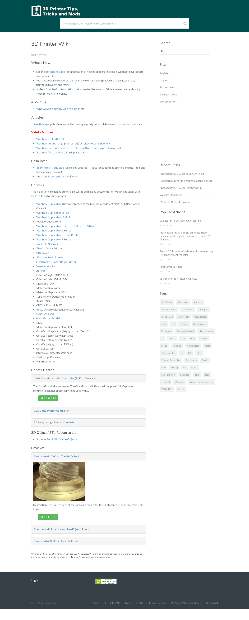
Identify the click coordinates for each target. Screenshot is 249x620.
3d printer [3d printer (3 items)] (166, 302)
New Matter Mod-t (47, 314)
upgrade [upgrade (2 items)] (179, 381)
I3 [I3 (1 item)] (162, 338)
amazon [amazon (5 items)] (198, 302)
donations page (54, 71)
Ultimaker (41, 249)
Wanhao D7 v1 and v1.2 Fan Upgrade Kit (59, 150)
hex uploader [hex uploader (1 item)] (206, 331)
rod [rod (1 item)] (163, 367)
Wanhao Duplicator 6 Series (52, 227)
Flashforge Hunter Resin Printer (54, 257)
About (96, 598)
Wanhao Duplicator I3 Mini (51, 214)
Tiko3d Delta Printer (48, 244)
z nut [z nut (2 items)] (181, 389)
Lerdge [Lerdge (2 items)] (204, 338)
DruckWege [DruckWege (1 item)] (199, 323)
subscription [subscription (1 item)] (168, 374)
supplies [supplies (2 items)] (184, 374)
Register (165, 73)
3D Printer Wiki (112, 598)
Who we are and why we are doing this (58, 108)
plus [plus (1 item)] (199, 352)
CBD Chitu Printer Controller (51, 406)
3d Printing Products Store (51, 165)
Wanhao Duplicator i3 (49, 201)
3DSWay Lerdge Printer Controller (55, 418)
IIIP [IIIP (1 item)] (183, 338)
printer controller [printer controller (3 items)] (171, 360)
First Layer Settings (171, 266)
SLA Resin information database (64, 88)
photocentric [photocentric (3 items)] (168, 352)
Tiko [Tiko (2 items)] (197, 374)
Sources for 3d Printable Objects (55, 434)
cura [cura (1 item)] (164, 323)
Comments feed (168, 94)
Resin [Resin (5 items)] (205, 360)
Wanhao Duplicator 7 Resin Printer (56, 232)
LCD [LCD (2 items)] (192, 338)
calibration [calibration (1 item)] (187, 309)
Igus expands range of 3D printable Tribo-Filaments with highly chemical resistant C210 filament (186, 236)
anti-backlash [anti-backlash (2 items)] (168, 309)
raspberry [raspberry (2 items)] (191, 360)
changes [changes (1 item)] (203, 309)
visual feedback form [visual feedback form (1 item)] (201, 381)
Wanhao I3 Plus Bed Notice (52, 137)
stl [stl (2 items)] (184, 367)
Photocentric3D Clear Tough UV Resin (57, 451)
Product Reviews (157, 598)
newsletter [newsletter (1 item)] (193, 345)
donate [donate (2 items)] (184, 323)
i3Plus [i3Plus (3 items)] (172, 338)
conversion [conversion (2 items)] (200, 316)
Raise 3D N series (46, 240)
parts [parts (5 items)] (207, 345)
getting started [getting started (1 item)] (185, 331)
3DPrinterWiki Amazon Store (186, 598)
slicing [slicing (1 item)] (174, 367)
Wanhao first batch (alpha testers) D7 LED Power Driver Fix (70, 142)
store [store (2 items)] (194, 367)
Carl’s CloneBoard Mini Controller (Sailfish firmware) (65, 374)
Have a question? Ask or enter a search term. (90, 23)
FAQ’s (128, 598)
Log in (163, 80)
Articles (140, 598)
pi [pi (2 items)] (182, 352)
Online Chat (212, 598)
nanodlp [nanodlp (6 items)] (177, 345)
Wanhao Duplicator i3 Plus (51, 210)
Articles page (43, 123)
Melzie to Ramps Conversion (176, 202)
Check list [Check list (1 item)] (167, 316)
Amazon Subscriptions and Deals (54, 174)
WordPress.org (168, 101)
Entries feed (167, 87)
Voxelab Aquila (44, 262)
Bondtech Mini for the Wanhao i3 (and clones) (62, 524)
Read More (48, 394)
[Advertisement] (189, 134)
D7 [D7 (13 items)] (173, 323)
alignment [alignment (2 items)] (183, 302)
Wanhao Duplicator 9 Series (52, 236)
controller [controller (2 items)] (183, 316)
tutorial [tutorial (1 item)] (165, 381)
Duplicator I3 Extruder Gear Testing (180, 220)
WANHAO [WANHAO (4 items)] (167, 389)
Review (60, 80)
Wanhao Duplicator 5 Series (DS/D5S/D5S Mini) (64, 223)
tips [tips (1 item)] (207, 374)
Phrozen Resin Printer (49, 253)
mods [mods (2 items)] (164, 345)
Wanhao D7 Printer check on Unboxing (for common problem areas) (74, 146)
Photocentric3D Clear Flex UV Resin (56, 536)
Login (34, 575)
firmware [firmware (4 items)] (166, 331)
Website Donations (171, 194)
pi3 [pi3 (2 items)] (190, 352)
